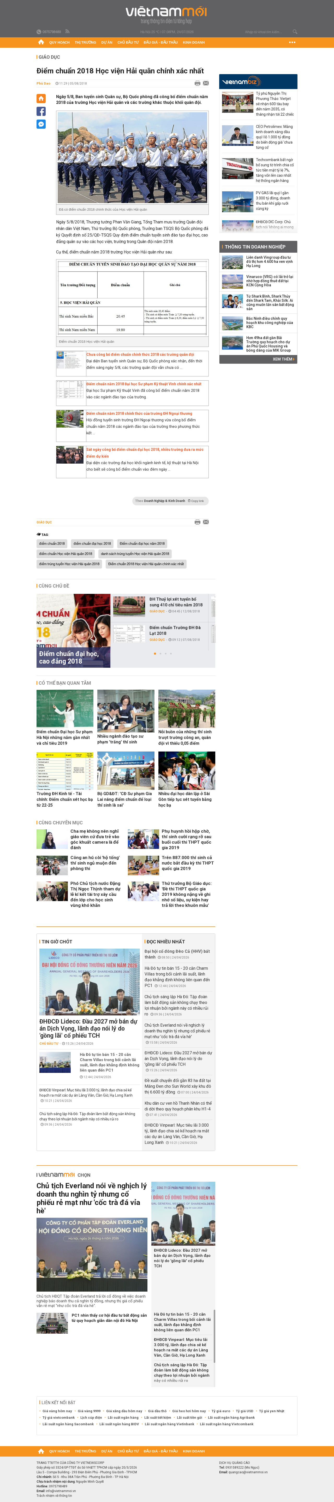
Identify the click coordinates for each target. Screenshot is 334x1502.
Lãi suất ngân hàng (123, 1418)
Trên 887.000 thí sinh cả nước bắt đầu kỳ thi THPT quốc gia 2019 (188, 863)
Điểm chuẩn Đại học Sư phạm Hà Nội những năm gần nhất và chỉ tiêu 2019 (65, 737)
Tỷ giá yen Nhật (271, 1411)
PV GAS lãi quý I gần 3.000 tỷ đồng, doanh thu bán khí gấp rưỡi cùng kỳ (273, 201)
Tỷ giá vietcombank (59, 1418)
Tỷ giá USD (244, 1411)
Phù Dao (43, 83)
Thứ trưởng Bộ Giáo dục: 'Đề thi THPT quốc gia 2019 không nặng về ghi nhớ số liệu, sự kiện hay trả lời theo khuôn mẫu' (187, 894)
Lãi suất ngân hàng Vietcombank (226, 1424)
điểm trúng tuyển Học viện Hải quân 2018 (69, 564)
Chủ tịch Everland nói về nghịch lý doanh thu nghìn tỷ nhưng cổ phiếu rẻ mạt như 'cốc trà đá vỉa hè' (177, 1031)
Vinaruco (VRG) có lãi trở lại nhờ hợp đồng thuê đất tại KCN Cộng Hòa (269, 281)
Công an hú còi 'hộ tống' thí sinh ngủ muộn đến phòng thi (95, 863)
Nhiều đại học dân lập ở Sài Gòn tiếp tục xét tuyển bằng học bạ (185, 799)
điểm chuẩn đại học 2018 (92, 544)
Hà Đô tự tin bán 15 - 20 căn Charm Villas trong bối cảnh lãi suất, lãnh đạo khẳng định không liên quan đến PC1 (109, 1062)
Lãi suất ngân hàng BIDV (119, 1424)
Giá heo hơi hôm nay (189, 1411)
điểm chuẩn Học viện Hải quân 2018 (65, 554)
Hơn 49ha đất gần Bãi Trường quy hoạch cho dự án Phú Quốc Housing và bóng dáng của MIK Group (268, 344)
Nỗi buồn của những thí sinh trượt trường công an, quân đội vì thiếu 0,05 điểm (185, 737)
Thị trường (85, 42)
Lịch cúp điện (91, 1418)
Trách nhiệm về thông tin (54, 1496)
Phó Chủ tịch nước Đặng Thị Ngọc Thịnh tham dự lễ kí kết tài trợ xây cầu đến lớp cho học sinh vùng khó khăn (95, 894)
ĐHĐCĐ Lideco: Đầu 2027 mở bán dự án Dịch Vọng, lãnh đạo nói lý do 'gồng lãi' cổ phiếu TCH (88, 1028)
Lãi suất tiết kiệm (157, 1418)
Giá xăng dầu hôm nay (124, 1411)
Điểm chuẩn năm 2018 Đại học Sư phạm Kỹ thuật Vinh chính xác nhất (143, 384)
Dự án (107, 42)
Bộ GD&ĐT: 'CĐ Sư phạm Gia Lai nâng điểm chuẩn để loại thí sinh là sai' (124, 799)
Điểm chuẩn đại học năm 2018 (142, 544)
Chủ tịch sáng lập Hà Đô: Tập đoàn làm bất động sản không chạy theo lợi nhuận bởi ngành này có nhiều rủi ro (182, 1373)
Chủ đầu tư (128, 42)
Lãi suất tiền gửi (189, 1418)
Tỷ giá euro (221, 1411)
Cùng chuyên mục (61, 822)
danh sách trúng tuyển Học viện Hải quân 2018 (135, 554)
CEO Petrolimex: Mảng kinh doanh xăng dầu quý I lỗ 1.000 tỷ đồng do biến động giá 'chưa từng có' (274, 137)
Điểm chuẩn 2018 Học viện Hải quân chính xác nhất (146, 564)
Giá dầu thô (157, 1411)
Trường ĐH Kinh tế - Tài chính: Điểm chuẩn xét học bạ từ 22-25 (65, 799)
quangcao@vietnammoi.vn (248, 1472)
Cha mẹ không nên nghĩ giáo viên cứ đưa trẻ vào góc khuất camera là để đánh (94, 839)
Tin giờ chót (56, 941)
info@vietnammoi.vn (61, 1491)
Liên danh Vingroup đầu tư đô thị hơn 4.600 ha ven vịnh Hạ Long (269, 261)
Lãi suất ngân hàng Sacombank (68, 1424)
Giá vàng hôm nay (57, 1411)
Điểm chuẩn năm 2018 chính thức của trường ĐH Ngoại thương (139, 413)
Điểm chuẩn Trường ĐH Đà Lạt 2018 (175, 630)
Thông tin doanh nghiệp (255, 247)
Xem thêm (284, 359)
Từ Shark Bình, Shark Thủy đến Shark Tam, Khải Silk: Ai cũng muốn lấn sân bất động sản (270, 302)
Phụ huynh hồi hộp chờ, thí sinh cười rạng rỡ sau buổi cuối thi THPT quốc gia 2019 (186, 839)
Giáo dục (49, 57)
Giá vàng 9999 (89, 1411)
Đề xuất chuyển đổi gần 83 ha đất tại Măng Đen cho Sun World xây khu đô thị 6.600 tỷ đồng (178, 1086)
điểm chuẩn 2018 (52, 544)
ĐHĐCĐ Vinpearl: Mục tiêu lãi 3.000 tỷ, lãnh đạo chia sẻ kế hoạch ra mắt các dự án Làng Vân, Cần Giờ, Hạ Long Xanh (181, 1347)
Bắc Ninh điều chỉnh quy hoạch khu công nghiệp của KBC (269, 322)
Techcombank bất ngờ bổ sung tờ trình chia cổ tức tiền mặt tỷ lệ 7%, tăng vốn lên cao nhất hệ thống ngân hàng (275, 170)
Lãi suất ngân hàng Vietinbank (169, 1424)
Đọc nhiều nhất (166, 941)
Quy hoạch (59, 42)
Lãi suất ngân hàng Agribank (231, 1418)
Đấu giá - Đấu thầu (161, 42)
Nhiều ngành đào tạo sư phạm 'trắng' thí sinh (120, 739)
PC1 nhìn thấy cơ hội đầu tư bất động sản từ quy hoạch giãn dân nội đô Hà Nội (109, 1318)
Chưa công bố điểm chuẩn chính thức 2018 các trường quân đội (140, 354)
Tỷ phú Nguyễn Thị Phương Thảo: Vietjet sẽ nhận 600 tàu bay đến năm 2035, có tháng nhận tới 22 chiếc (275, 103)
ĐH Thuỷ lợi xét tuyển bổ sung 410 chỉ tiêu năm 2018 (176, 602)
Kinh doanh (194, 42)
